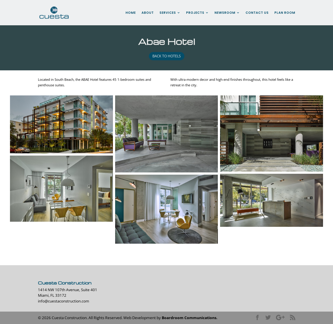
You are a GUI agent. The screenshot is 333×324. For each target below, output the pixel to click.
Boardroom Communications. (189, 317)
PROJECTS (195, 13)
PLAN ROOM (284, 13)
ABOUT (148, 13)
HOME (131, 13)
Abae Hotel (166, 42)
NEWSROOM (225, 13)
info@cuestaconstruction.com (63, 301)
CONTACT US (257, 13)
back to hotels (166, 56)
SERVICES (168, 13)
